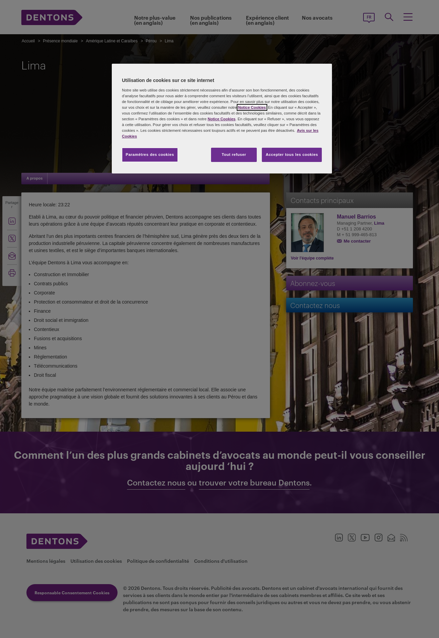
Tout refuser (234, 154)
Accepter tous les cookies (292, 154)
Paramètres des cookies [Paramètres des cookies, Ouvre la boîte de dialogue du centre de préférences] (150, 154)
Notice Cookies (252, 107)
